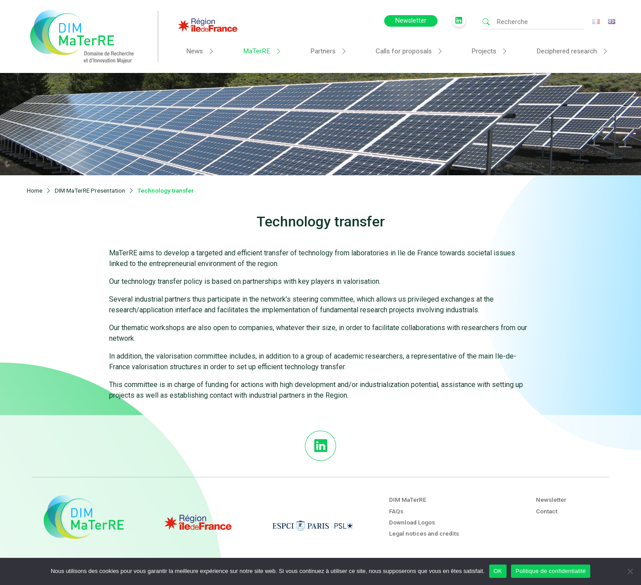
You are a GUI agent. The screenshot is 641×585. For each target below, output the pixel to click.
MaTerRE (256, 51)
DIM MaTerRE (407, 499)
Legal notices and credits (424, 533)
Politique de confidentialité (550, 571)
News (194, 51)
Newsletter (410, 20)
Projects (483, 51)
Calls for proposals (404, 51)
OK (498, 571)
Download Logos (412, 522)
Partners (323, 51)
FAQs (396, 511)
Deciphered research (566, 51)
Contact (546, 511)
